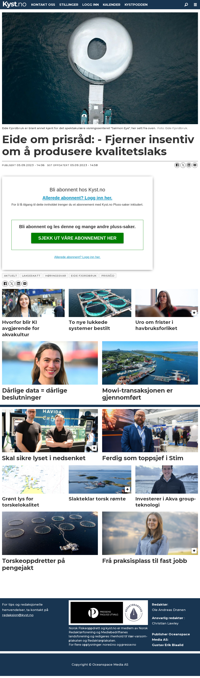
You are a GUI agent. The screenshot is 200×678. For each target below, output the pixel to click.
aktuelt (10, 275)
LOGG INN (90, 4)
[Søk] (186, 4)
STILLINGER (68, 4)
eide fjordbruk (84, 275)
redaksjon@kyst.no (17, 615)
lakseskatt (31, 275)
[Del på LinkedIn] (189, 165)
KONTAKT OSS (43, 4)
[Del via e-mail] (195, 165)
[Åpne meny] (195, 5)
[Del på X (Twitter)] (183, 165)
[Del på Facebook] (177, 165)
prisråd (107, 275)
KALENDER (111, 4)
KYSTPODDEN (136, 4)
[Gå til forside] (14, 4)
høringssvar (55, 275)
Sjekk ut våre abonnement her (77, 238)
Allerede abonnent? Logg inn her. (77, 197)
